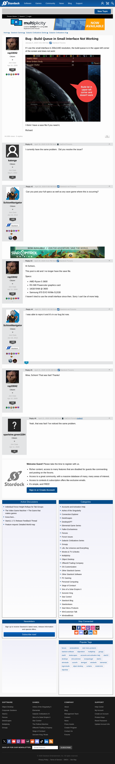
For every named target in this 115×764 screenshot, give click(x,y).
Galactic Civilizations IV (41, 714)
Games (38, 3)
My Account (99, 710)
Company (69, 702)
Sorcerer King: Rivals (40, 735)
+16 (12, 70)
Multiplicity (6, 724)
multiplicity (91, 652)
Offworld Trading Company (42, 728)
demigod (84, 662)
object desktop (78, 666)
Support (79, 3)
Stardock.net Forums (66, 186)
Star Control (37, 721)
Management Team (71, 714)
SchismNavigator (12, 202)
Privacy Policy (43, 760)
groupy (101, 652)
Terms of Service (56, 760)
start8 (64, 655)
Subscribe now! (29, 634)
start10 (105, 655)
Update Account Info (102, 724)
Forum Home (12, 16)
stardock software (68, 652)
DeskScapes (6, 721)
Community (50, 3)
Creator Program (70, 728)
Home (6, 33)
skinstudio (65, 662)
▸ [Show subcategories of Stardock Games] (24, 32)
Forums (67, 735)
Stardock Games (17, 33)
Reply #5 (28, 370)
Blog (70, 3)
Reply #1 (28, 144)
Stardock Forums (57, 43)
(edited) (79, 418)
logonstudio (66, 666)
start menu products (89, 648)
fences (64, 648)
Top (109, 144)
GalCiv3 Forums (64, 144)
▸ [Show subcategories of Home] (9, 32)
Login (29, 16)
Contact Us (68, 731)
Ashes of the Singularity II (42, 707)
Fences (5, 717)
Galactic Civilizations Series (36, 33)
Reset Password (101, 721)
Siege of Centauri (39, 731)
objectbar (65, 670)
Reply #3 (28, 261)
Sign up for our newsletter (16, 747)
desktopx (65, 659)
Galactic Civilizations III (57, 33)
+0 (12, 177)
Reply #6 (32, 418)
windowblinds (74, 648)
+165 (13, 219)
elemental (103, 662)
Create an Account (101, 714)
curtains (89, 666)
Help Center (99, 707)
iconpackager (88, 659)
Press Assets (69, 724)
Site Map (73, 760)
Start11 (4, 714)
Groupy (5, 728)
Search (22, 16)
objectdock (81, 652)
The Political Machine (40, 724)
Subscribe (66, 747)
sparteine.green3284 (14, 434)
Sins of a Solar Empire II (41, 717)
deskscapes (73, 655)
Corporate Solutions (9, 710)
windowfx (93, 662)
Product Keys (100, 717)
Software (27, 3)
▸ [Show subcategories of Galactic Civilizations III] (67, 32)
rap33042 (12, 53)
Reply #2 (29, 187)
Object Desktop (7, 707)
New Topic (103, 11)
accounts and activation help (90, 655)
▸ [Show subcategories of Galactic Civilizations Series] (47, 32)
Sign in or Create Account (42, 490)
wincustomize (76, 659)
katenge (12, 160)
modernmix (99, 666)
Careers (67, 717)
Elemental (36, 710)
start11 (99, 659)
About (66, 707)
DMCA (66, 760)
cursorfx (75, 662)
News (61, 3)
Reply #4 (29, 309)
